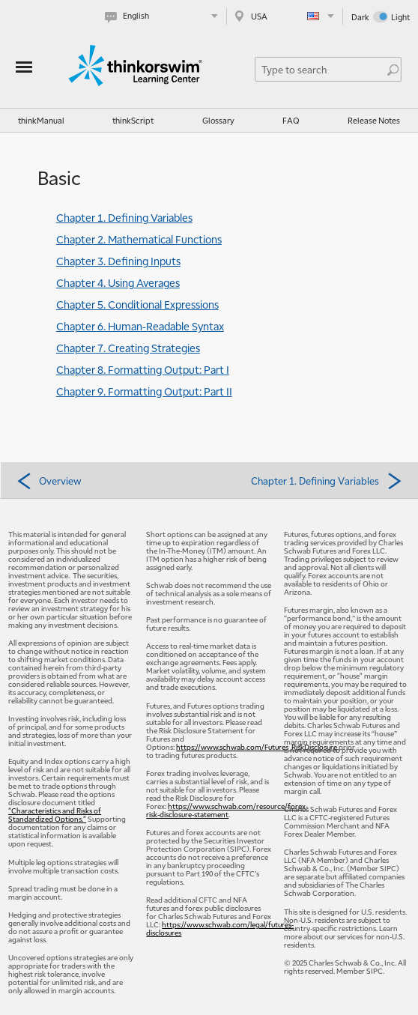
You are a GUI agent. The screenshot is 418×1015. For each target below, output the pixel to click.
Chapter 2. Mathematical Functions (139, 239)
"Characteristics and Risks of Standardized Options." (54, 814)
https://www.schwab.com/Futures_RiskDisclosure (256, 746)
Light (400, 16)
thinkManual (41, 120)
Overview (49, 480)
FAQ (291, 120)
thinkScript (133, 120)
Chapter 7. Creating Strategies (128, 347)
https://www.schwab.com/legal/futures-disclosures (220, 928)
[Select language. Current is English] (164, 16)
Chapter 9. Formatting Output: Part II (144, 391)
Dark (360, 16)
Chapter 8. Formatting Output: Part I (142, 369)
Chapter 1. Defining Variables (124, 217)
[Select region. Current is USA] (284, 16)
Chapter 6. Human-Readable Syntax (140, 326)
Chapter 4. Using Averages (118, 282)
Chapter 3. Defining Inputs (118, 260)
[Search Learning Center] (321, 69)
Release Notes (374, 120)
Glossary (218, 120)
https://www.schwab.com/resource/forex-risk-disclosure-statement (227, 810)
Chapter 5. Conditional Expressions (137, 304)
